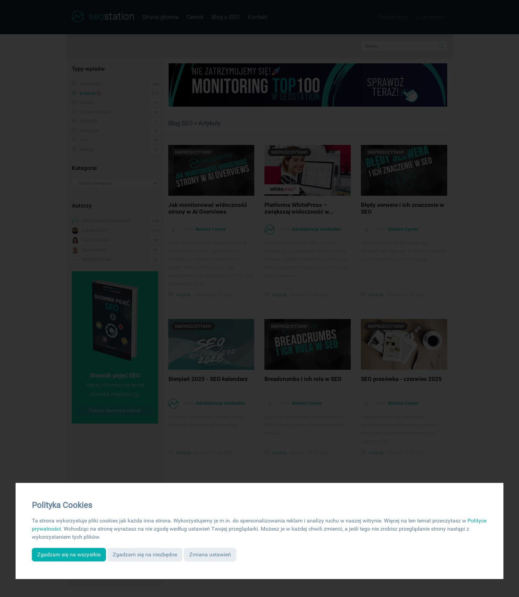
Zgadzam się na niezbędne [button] (145, 554)
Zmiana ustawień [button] (210, 554)
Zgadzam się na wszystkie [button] (69, 554)
